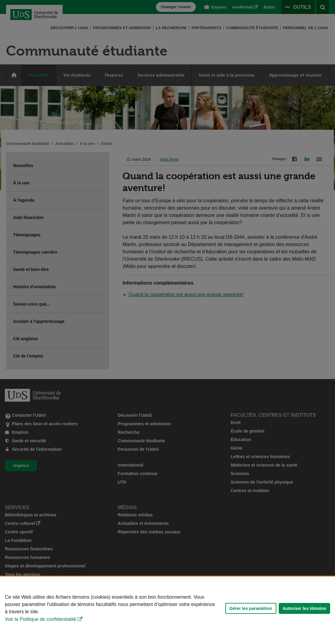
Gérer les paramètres (251, 608)
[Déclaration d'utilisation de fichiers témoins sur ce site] (167, 608)
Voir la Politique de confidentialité (40, 619)
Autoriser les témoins (304, 608)
